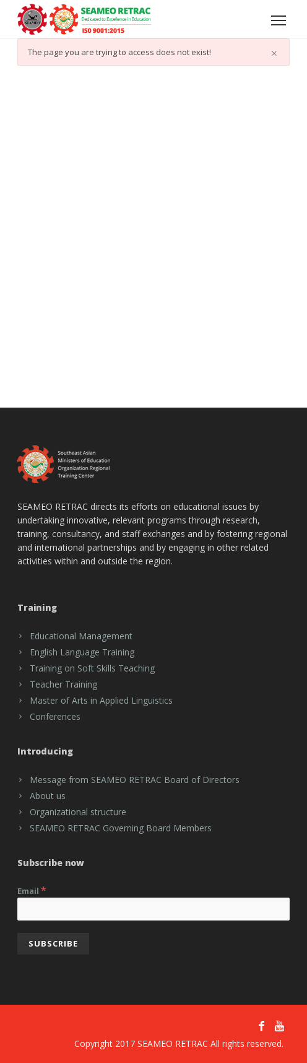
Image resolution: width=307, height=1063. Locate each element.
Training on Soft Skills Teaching (92, 668)
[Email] (153, 909)
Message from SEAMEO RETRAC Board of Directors (135, 779)
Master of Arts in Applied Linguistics (101, 700)
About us (48, 796)
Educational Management (81, 636)
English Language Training (82, 652)
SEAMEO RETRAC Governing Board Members (121, 828)
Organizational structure (78, 812)
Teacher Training (63, 684)
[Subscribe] (53, 944)
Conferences (55, 716)
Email (31, 890)
